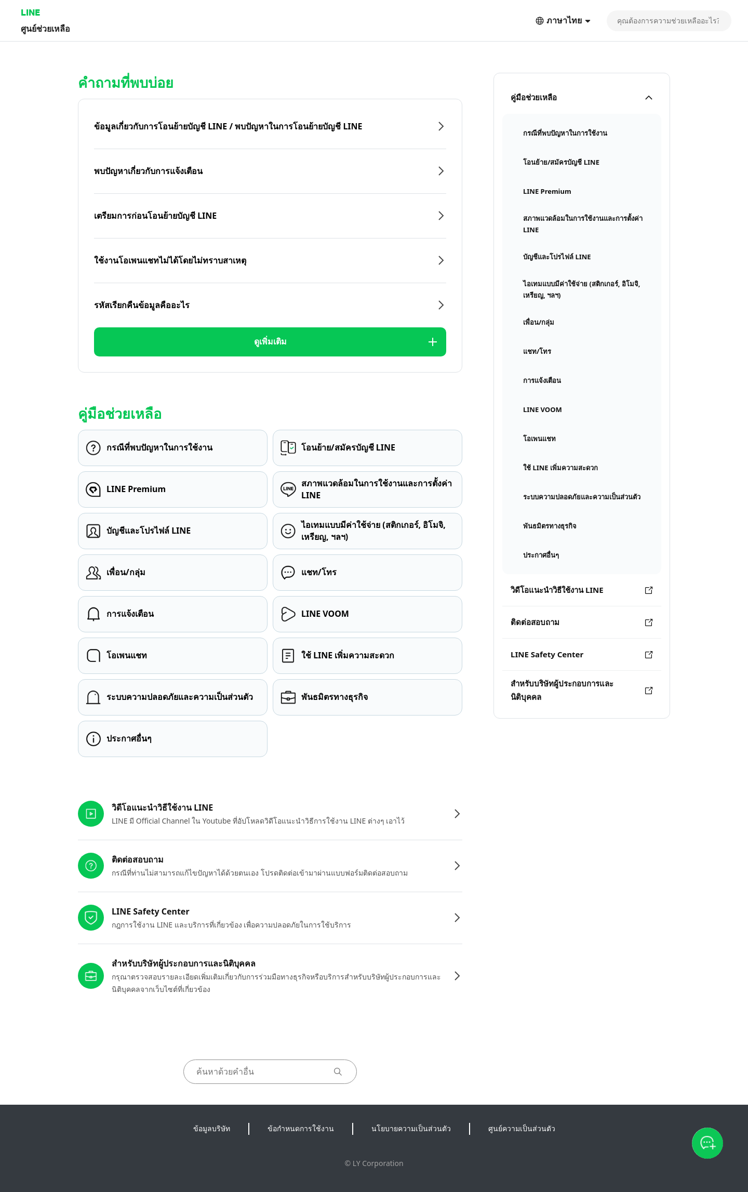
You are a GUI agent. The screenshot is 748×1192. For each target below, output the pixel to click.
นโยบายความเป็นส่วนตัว (411, 1128)
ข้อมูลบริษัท (211, 1128)
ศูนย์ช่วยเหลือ (45, 28)
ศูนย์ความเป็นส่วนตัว (521, 1128)
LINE (30, 12)
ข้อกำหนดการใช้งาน (301, 1128)
